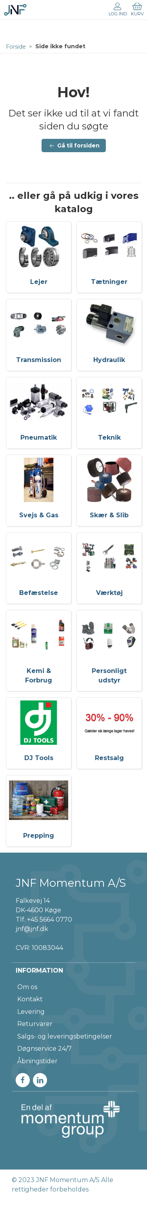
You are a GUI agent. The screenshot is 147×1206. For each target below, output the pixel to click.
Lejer (38, 282)
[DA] (15, 10)
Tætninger (109, 282)
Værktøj (109, 593)
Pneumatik (38, 437)
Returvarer (35, 1024)
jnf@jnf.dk (32, 929)
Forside (16, 46)
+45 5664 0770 (49, 919)
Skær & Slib (109, 515)
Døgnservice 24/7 (44, 1048)
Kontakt (30, 999)
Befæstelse (38, 593)
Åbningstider (37, 1061)
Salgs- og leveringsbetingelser (64, 1036)
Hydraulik (109, 360)
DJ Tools (38, 758)
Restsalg (109, 758)
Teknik (109, 437)
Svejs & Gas (38, 515)
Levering (31, 1011)
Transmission (38, 360)
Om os (27, 987)
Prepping (38, 835)
